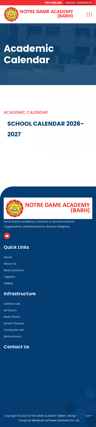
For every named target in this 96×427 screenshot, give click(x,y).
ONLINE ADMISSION (78, 3)
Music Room (12, 317)
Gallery (8, 283)
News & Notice (14, 270)
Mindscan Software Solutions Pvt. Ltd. (56, 420)
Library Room (12, 336)
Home (8, 257)
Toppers (9, 277)
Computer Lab (14, 330)
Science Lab (12, 304)
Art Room (10, 310)
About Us (10, 263)
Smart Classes (14, 323)
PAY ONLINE (53, 3)
